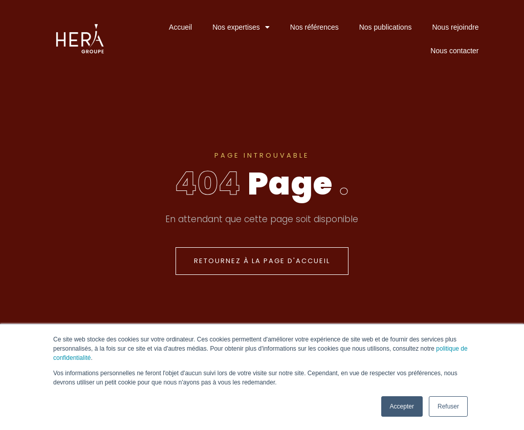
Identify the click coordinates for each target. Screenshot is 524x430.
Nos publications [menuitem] (385, 27)
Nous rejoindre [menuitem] (455, 27)
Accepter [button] (402, 406)
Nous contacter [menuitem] (454, 51)
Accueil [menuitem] (180, 27)
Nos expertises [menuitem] (241, 27)
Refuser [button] (448, 406)
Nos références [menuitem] (314, 27)
